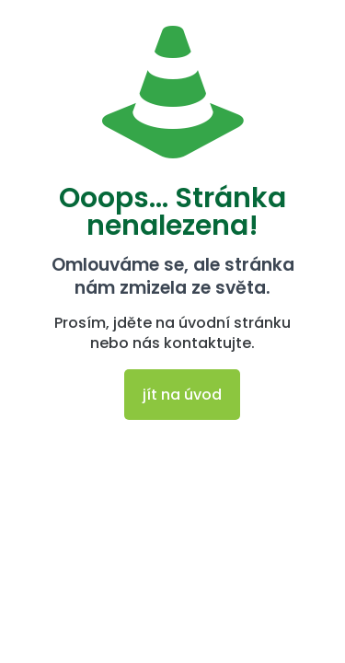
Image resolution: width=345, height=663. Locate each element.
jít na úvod (182, 394)
